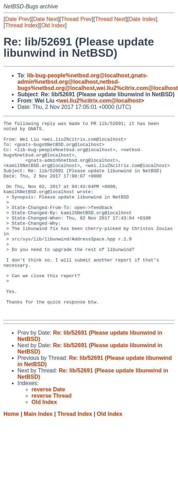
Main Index (38, 453)
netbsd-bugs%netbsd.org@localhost (68, 85)
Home (11, 453)
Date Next (45, 19)
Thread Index (21, 25)
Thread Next (110, 19)
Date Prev (17, 19)
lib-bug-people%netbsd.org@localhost (78, 75)
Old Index (53, 25)
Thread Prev (76, 19)
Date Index (142, 19)
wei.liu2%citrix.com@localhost (137, 88)
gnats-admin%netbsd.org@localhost (82, 78)
